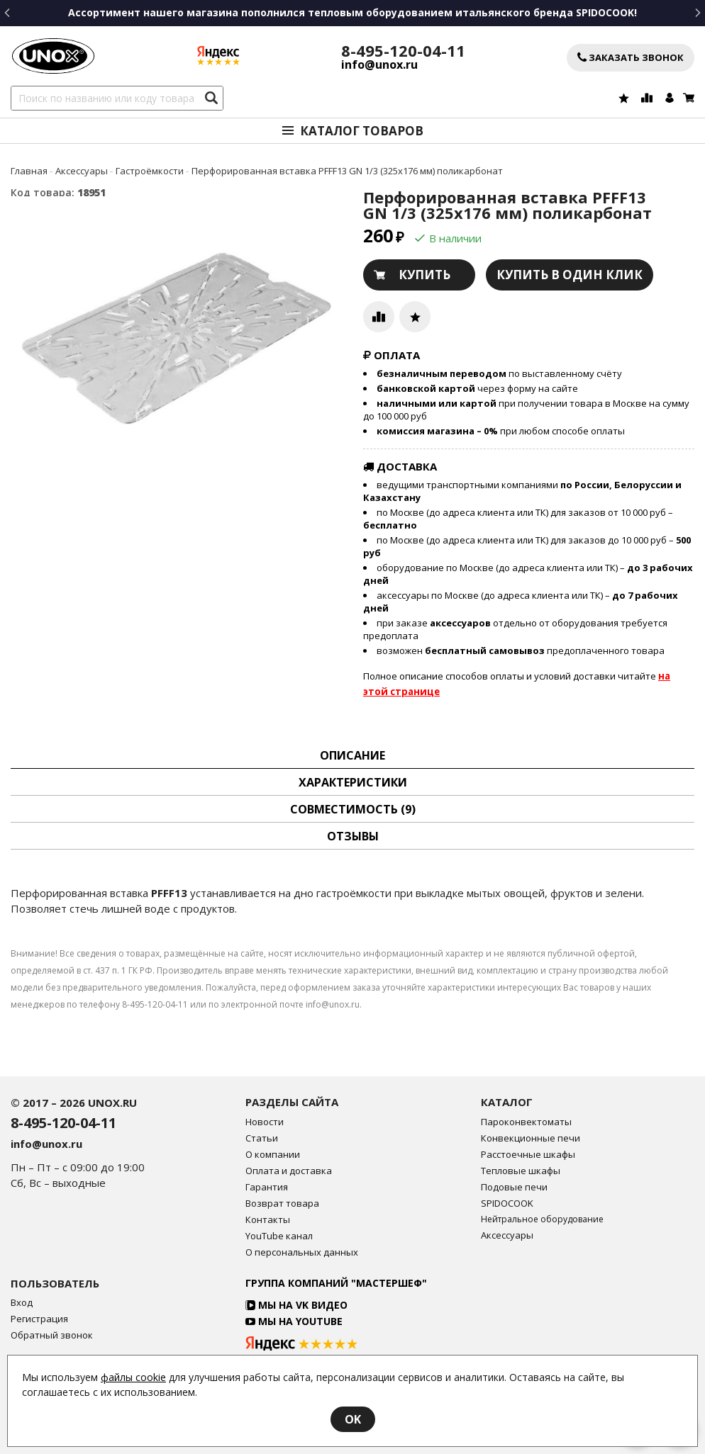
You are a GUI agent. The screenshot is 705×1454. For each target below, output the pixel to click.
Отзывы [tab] (353, 836)
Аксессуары (507, 1235)
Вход (22, 1302)
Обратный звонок (52, 1335)
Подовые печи (514, 1187)
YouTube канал (279, 1236)
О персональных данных (301, 1252)
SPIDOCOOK (507, 1203)
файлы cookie (133, 1377)
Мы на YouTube (294, 1321)
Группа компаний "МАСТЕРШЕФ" (336, 1283)
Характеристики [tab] (353, 782)
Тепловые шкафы (520, 1171)
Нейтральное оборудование (542, 1219)
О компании (272, 1154)
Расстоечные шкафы (528, 1154)
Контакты (267, 1219)
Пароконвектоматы (526, 1122)
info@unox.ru (379, 65)
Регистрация (39, 1319)
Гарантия (266, 1187)
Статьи (261, 1138)
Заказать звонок (630, 57)
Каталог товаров (361, 131)
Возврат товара (282, 1203)
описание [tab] (352, 755)
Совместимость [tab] (353, 809)
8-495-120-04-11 (403, 51)
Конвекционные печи (530, 1138)
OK (353, 1419)
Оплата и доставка (288, 1171)
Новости (264, 1122)
